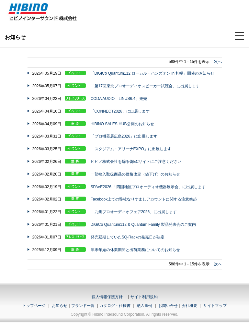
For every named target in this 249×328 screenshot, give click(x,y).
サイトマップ (215, 305)
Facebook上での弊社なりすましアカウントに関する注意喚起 (144, 199)
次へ (218, 61)
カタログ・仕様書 (114, 305)
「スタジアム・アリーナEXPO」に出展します (131, 149)
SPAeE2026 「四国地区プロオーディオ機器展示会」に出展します (148, 187)
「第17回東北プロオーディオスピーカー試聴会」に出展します (145, 86)
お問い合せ (168, 305)
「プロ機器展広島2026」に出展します (124, 136)
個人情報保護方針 (107, 297)
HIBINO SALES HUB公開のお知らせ (122, 124)
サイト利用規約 (144, 297)
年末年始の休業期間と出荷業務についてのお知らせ (135, 250)
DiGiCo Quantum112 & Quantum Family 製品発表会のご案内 (143, 224)
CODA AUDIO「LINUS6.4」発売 (119, 98)
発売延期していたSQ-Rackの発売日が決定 (128, 237)
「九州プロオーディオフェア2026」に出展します (134, 212)
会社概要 (189, 305)
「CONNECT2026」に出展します (120, 111)
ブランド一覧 (83, 305)
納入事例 (144, 305)
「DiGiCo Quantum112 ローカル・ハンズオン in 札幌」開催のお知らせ (153, 73)
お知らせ (59, 305)
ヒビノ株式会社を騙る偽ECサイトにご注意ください (136, 161)
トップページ (34, 305)
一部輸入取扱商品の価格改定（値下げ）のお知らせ (135, 174)
